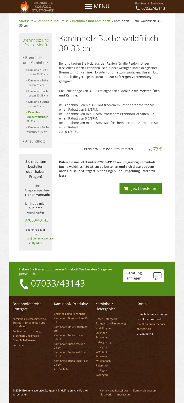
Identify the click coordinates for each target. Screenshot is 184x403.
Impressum (124, 394)
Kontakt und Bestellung (27, 331)
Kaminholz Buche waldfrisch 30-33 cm (37, 116)
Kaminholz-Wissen (144, 390)
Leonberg (101, 351)
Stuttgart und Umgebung (110, 323)
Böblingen (101, 375)
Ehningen (101, 370)
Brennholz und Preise (53, 21)
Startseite (26, 21)
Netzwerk (106, 394)
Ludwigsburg (103, 342)
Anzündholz (34, 141)
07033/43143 (36, 220)
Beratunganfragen (134, 276)
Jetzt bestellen (140, 188)
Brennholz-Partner (24, 340)
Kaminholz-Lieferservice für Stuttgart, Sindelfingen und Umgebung (29, 322)
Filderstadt (101, 365)
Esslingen (101, 333)
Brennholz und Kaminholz (91, 21)
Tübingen (101, 347)
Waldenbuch (103, 361)
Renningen (101, 356)
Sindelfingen (103, 328)
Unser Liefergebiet (106, 319)
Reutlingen (101, 337)
